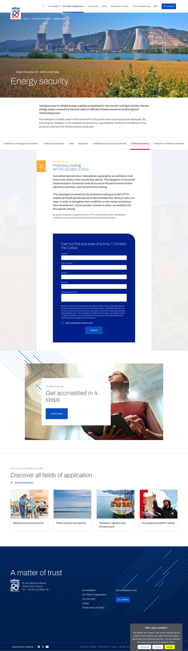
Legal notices (127, 647)
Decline (158, 647)
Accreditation (89, 590)
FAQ (114, 647)
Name (64, 254)
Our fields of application (41, 19)
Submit (94, 330)
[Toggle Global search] (43, 6)
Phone (64, 282)
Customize (144, 647)
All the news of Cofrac (93, 607)
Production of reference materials (169, 143)
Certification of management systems (21, 143)
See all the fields (24, 482)
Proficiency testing (140, 143)
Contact (104, 647)
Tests (71, 143)
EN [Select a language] (155, 6)
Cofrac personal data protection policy (79, 323)
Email (64, 273)
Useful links (88, 647)
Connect (170, 6)
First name (67, 263)
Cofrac (85, 603)
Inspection (83, 143)
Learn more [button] (57, 413)
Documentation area (126, 590)
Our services (88, 599)
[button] (54, 6)
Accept (169, 647)
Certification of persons (53, 143)
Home (26, 19)
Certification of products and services (109, 143)
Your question (69, 292)
